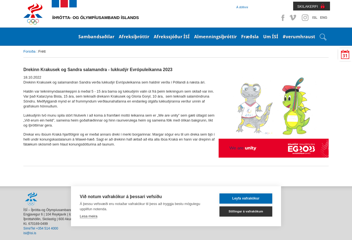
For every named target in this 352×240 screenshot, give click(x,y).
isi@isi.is (29, 233)
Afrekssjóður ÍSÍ (172, 36)
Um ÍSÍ (270, 36)
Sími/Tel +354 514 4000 (40, 228)
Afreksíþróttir (134, 36)
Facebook (281, 17)
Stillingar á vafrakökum (246, 211)
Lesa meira (88, 216)
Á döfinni (242, 7)
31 (345, 55)
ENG (323, 18)
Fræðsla (250, 36)
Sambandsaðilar (96, 36)
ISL (314, 18)
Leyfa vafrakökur (245, 198)
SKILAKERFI (307, 6)
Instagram (305, 17)
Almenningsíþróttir (215, 36)
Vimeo (293, 17)
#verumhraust (299, 36)
